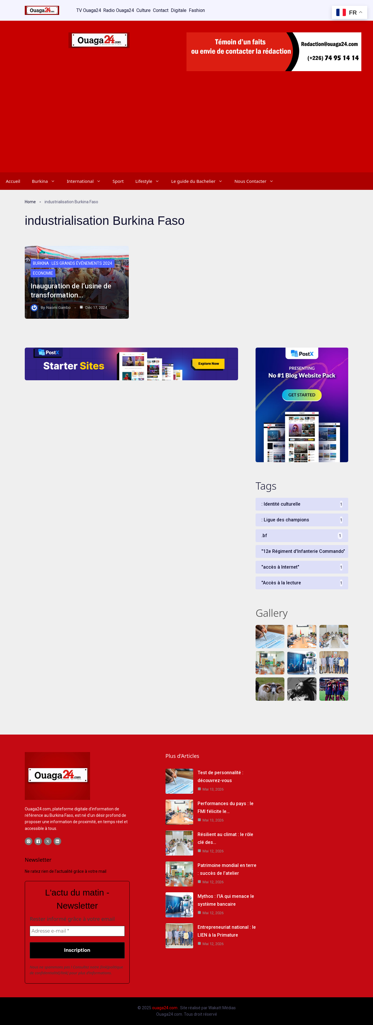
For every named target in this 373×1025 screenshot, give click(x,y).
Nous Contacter (256, 181)
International (87, 181)
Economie (43, 273)
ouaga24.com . (165, 1007)
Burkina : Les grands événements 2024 (73, 263)
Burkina (46, 181)
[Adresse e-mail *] (77, 931)
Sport (118, 181)
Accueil (13, 181)
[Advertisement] (186, 128)
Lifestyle (150, 181)
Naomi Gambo (58, 307)
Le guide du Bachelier (199, 181)
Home (30, 201)
